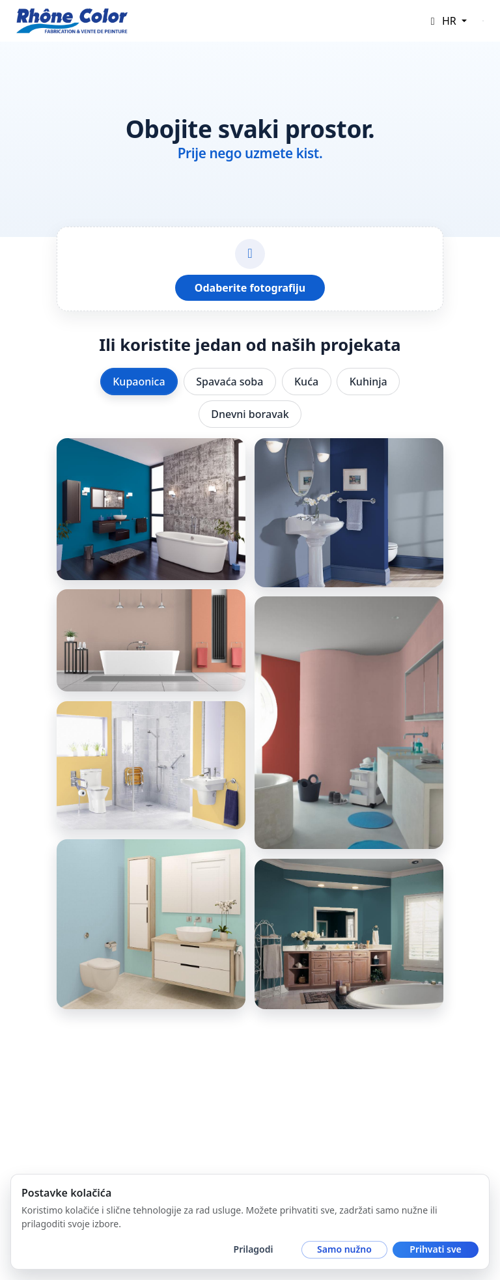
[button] (446, 21)
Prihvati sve (435, 1249)
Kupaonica (139, 381)
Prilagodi (253, 1249)
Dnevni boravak (249, 414)
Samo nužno (344, 1249)
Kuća (306, 381)
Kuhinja (368, 381)
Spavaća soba (229, 381)
